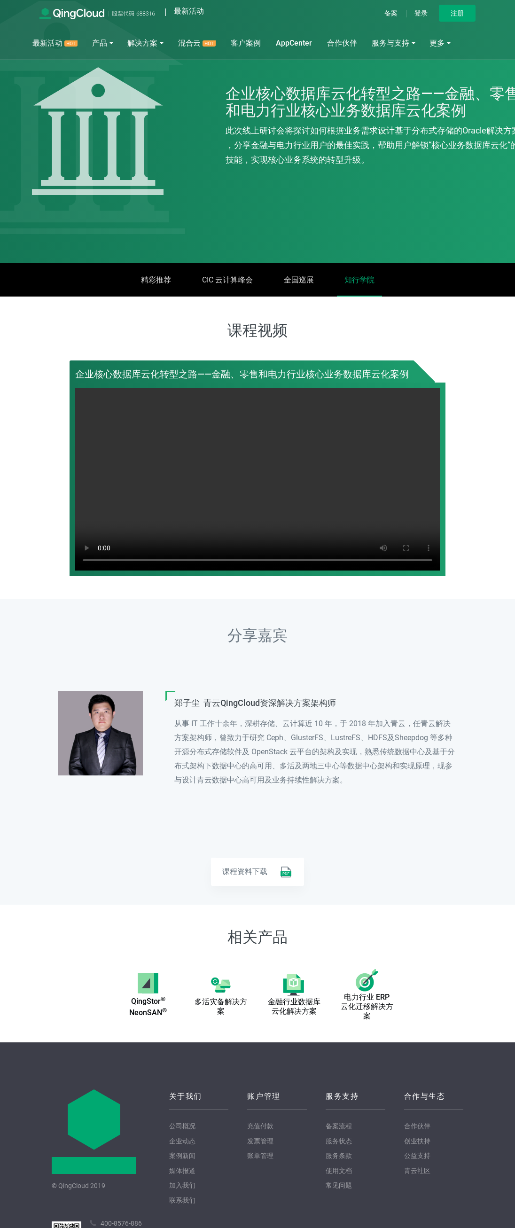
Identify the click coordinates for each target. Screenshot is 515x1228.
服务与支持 (390, 43)
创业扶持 (417, 1141)
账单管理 (260, 1155)
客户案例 (246, 43)
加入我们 (182, 1185)
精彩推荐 (156, 279)
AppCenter (294, 43)
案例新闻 (182, 1155)
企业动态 (182, 1141)
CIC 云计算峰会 (227, 279)
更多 (437, 43)
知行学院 (359, 279)
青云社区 (417, 1170)
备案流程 (339, 1126)
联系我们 (182, 1200)
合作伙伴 (342, 43)
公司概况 (182, 1126)
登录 (421, 13)
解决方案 (142, 43)
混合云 (197, 43)
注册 (457, 13)
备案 (391, 13)
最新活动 (55, 43)
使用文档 (339, 1170)
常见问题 (339, 1185)
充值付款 (260, 1126)
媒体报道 (182, 1170)
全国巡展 (299, 279)
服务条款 (339, 1155)
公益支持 (417, 1155)
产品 (99, 43)
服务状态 (339, 1141)
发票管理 (260, 1141)
